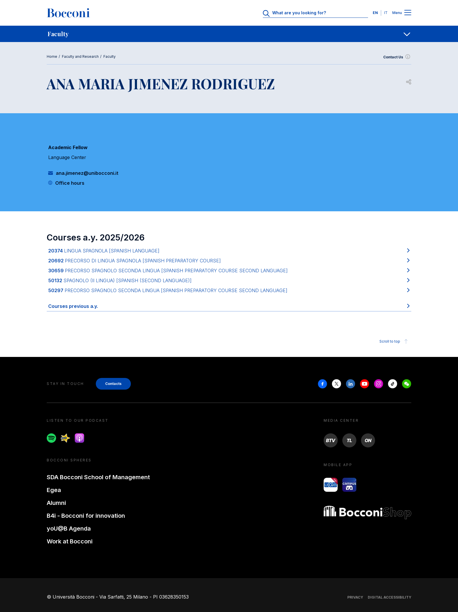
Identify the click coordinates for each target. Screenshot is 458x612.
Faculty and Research (80, 56)
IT (386, 13)
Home (52, 56)
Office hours (69, 183)
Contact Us (397, 57)
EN (375, 13)
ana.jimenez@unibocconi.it (87, 173)
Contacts (113, 383)
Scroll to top (394, 341)
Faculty (109, 56)
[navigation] (229, 34)
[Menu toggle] (407, 13)
